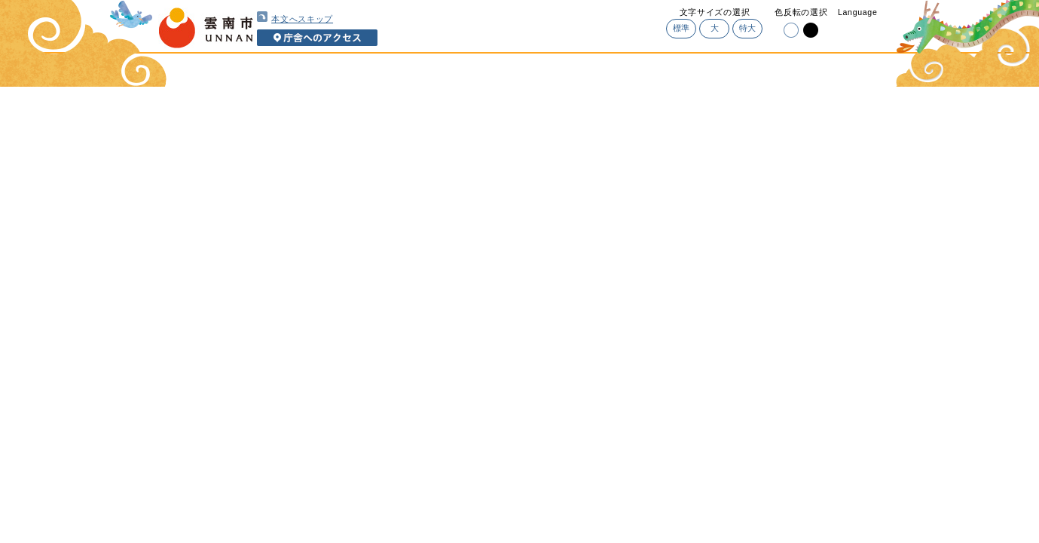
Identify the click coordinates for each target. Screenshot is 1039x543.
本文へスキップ (295, 17)
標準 (681, 27)
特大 (747, 27)
